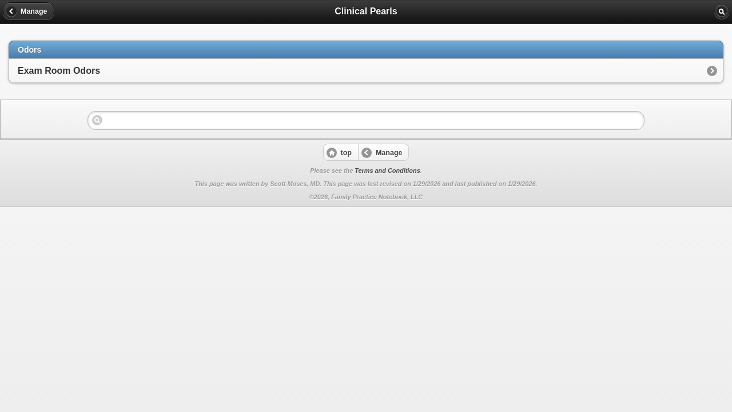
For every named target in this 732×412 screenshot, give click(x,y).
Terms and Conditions (387, 170)
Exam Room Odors (59, 71)
